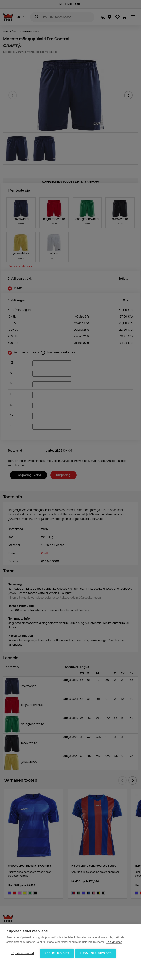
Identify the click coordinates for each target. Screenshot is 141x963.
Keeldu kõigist (56, 953)
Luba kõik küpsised (96, 953)
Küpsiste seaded (22, 953)
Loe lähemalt (114, 941)
